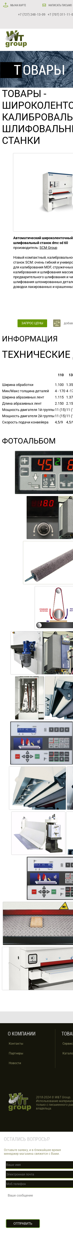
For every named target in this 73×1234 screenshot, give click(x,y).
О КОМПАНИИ (21, 1034)
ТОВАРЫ (21, 93)
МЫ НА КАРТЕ (18, 5)
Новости (15, 1063)
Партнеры (16, 1053)
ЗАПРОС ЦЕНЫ (32, 323)
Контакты (16, 1043)
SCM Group (48, 248)
